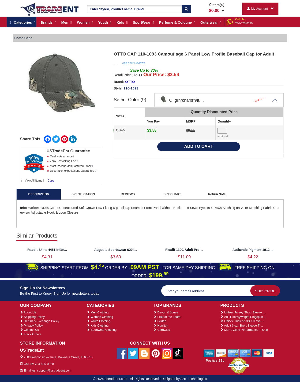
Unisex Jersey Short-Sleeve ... (242, 312)
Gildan (160, 321)
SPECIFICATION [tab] (83, 194)
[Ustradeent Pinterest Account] (155, 353)
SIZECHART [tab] (172, 194)
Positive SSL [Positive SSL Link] (215, 360)
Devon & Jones (166, 312)
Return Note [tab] (216, 194)
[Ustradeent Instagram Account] (167, 353)
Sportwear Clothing (101, 329)
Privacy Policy (31, 325)
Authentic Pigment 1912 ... (252, 250)
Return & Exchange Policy (39, 321)
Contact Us (29, 329)
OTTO (130, 82)
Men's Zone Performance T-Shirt (244, 329)
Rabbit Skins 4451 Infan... (47, 250)
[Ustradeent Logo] (50, 9)
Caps (51, 180)
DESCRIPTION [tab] (38, 194)
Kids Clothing (98, 325)
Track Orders (30, 334)
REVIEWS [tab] (128, 194)
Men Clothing (98, 312)
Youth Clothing (98, 321)
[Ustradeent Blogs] (144, 353)
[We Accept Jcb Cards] (245, 353)
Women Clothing (100, 317)
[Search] (186, 9)
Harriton (161, 325)
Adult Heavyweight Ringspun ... (243, 317)
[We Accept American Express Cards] (209, 353)
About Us (28, 312)
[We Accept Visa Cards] (268, 353)
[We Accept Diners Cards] (233, 353)
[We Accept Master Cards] (256, 353)
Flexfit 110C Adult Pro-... (184, 250)
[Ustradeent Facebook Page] (122, 353)
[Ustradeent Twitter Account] (133, 353)
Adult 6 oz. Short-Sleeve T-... (241, 325)
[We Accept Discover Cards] (221, 353)
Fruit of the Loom (167, 317)
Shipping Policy (32, 317)
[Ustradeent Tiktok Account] (178, 353)
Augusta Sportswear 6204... (115, 250)
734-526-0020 (244, 23)
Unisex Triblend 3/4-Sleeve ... (242, 321)
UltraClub (162, 329)
